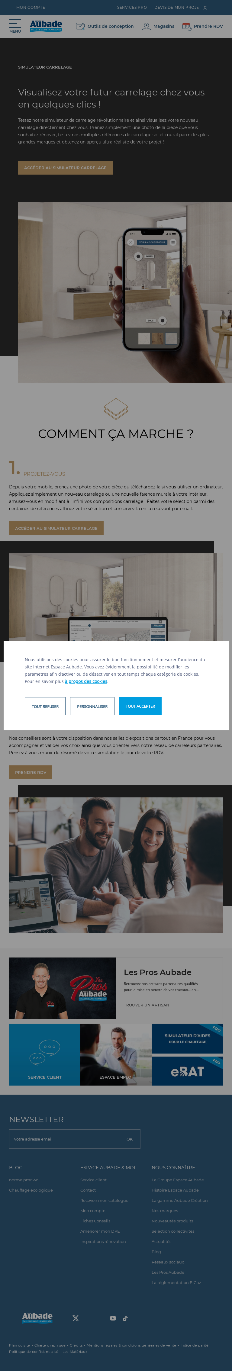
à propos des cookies (86, 681)
